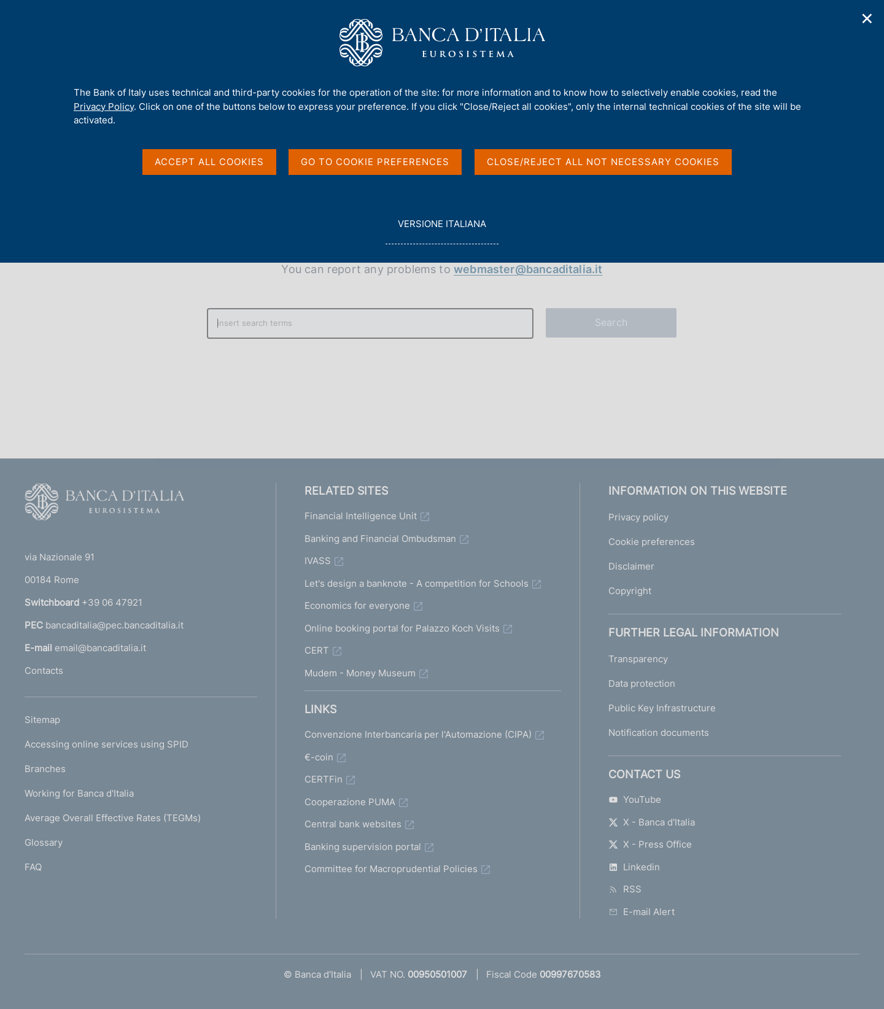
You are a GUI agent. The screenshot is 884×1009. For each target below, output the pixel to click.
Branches (45, 769)
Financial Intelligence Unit (360, 516)
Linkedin (634, 867)
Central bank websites (352, 824)
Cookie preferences (651, 541)
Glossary (44, 842)
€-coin (318, 757)
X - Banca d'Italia (651, 822)
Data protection (641, 683)
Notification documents (658, 732)
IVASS (317, 560)
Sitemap (42, 719)
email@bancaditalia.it (100, 648)
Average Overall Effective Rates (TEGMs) (113, 818)
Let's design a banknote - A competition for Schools (416, 583)
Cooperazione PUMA (349, 802)
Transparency (638, 659)
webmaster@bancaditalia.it (528, 269)
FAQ (33, 867)
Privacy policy (638, 517)
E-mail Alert (641, 912)
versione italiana (441, 230)
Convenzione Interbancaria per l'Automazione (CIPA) (418, 734)
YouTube (634, 799)
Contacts (44, 670)
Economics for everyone (357, 605)
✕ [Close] (867, 18)
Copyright (629, 591)
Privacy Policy (104, 106)
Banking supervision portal (362, 846)
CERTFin (323, 779)
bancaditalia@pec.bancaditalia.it (114, 625)
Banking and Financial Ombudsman (380, 538)
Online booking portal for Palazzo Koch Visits (402, 628)
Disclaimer (631, 566)
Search (611, 322)
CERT (316, 650)
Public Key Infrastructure (662, 708)
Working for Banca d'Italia (79, 793)
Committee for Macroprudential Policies (391, 869)
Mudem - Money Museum (360, 673)
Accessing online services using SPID (106, 744)
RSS (625, 889)
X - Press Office (650, 844)
